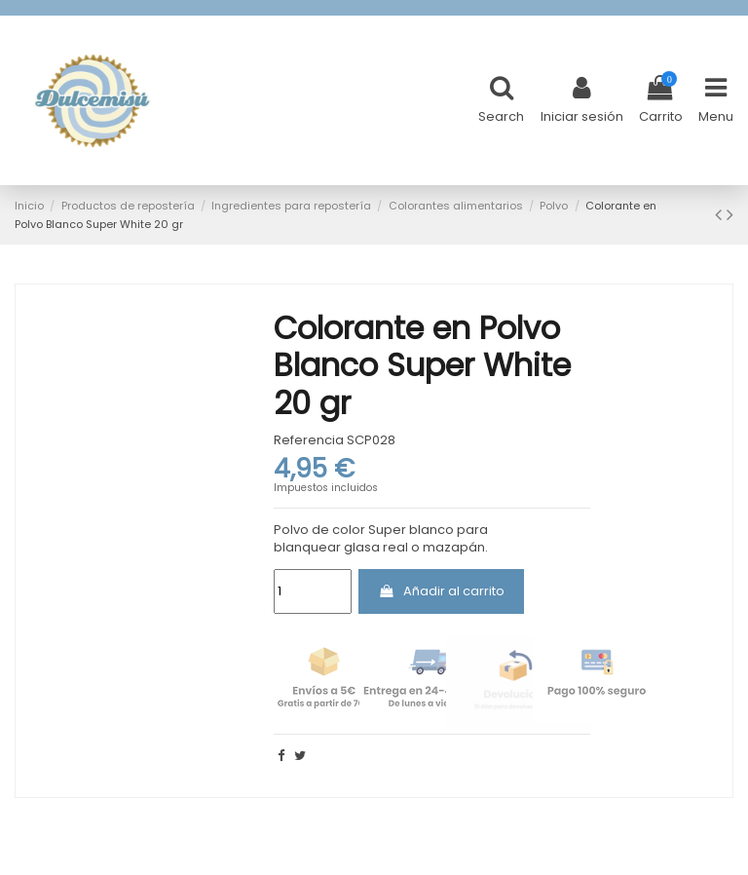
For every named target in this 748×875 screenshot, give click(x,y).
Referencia (309, 440)
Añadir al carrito (441, 591)
